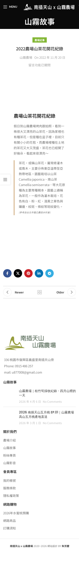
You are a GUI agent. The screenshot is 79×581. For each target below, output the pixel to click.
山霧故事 (9, 448)
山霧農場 (26, 57)
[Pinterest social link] (28, 273)
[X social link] (18, 273)
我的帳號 (9, 480)
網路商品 (9, 520)
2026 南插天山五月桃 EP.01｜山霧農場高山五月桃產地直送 (46, 414)
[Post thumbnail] (9, 396)
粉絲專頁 (9, 455)
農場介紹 (9, 440)
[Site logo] (48, 6)
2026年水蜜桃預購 (16, 513)
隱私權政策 (11, 495)
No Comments (52, 401)
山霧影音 (9, 463)
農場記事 (40, 40)
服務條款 (9, 488)
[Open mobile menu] (10, 7)
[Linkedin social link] (39, 273)
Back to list (39, 292)
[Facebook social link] (7, 273)
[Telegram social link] (49, 273)
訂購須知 (9, 528)
